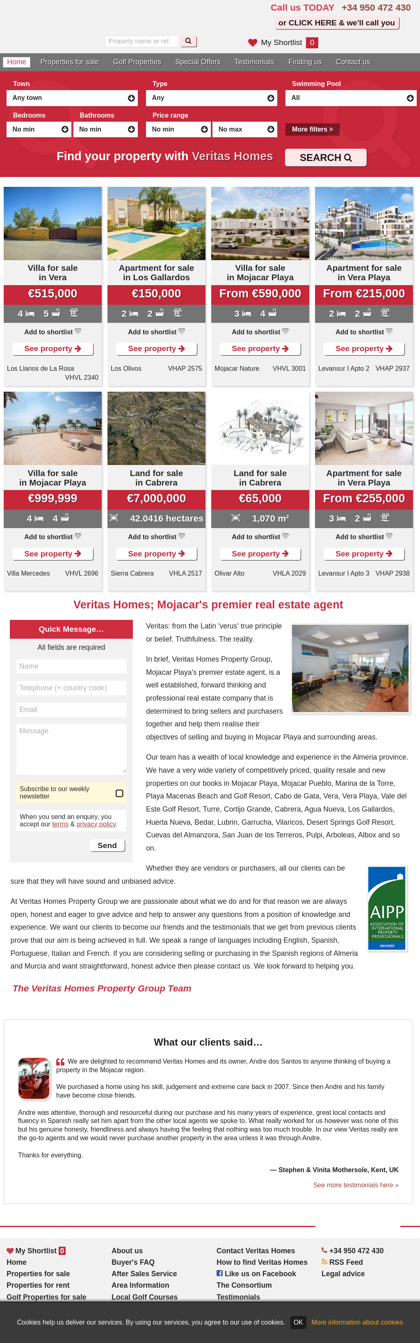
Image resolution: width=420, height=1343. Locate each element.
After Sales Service (144, 1274)
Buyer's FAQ (133, 1262)
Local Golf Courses (145, 1297)
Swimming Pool (316, 83)
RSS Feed (342, 1262)
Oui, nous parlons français (169, 21)
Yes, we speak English (135, 21)
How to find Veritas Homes (262, 1262)
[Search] (188, 41)
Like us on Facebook (256, 1274)
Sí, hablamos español (152, 21)
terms (60, 824)
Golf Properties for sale (47, 1297)
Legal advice (343, 1274)
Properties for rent (38, 1285)
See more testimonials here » (356, 1185)
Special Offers (197, 62)
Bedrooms (29, 115)
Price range (170, 115)
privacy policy (96, 824)
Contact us (353, 62)
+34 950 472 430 (376, 7)
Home (16, 62)
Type (160, 83)
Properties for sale (70, 62)
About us (127, 1251)
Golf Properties (137, 62)
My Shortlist (283, 42)
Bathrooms (97, 115)
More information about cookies (357, 1322)
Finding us (305, 62)
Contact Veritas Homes (256, 1251)
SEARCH (326, 157)
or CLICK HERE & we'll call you (336, 22)
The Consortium (244, 1285)
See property (52, 348)
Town (21, 83)
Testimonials (254, 62)
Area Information (140, 1285)
